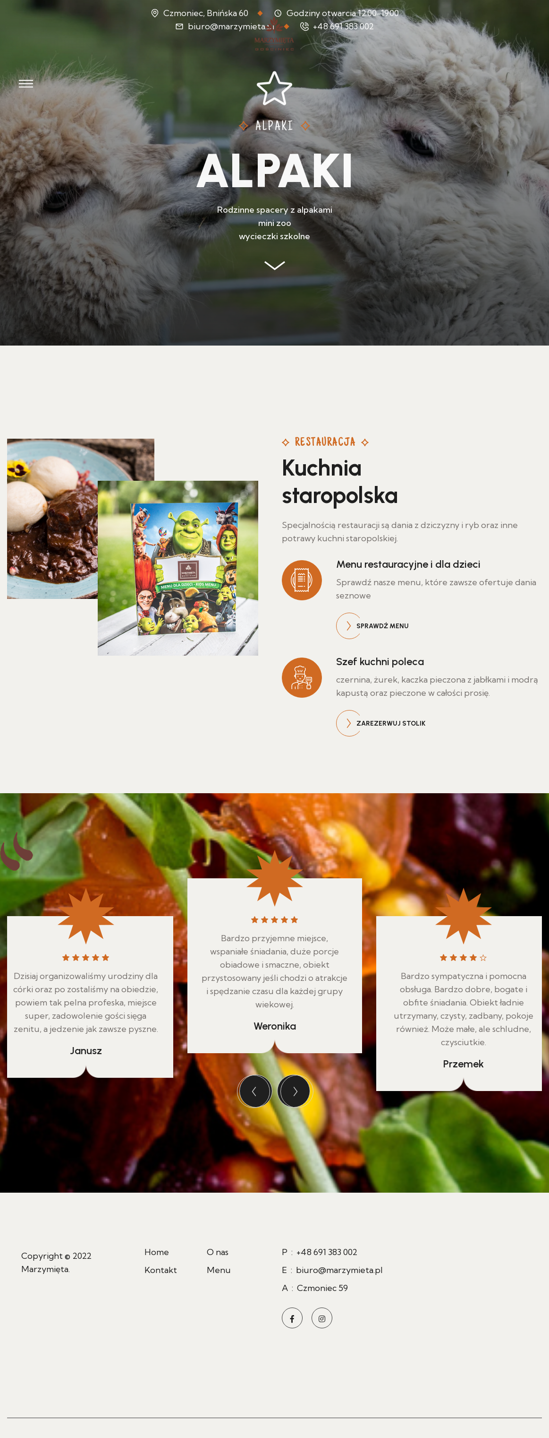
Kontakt (160, 1270)
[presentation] (255, 1091)
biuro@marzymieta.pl (339, 1270)
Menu (219, 1270)
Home (156, 1252)
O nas (217, 1252)
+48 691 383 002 (326, 1252)
